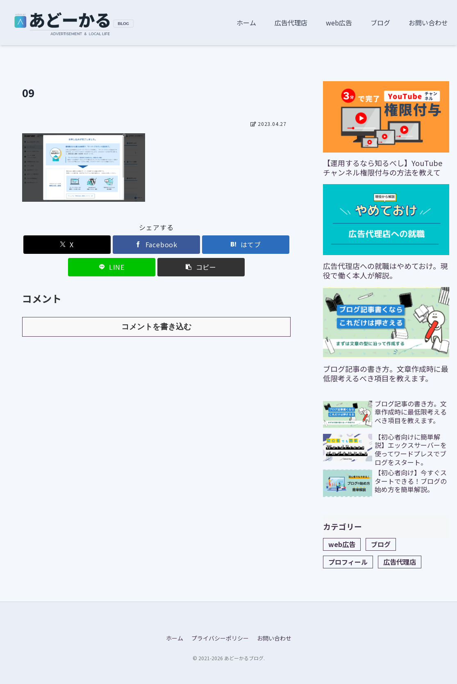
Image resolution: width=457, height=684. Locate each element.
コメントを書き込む (156, 326)
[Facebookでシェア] (156, 244)
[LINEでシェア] (111, 267)
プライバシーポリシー (220, 638)
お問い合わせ (274, 638)
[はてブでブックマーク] (245, 244)
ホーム (174, 638)
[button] (201, 267)
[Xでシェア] (67, 244)
